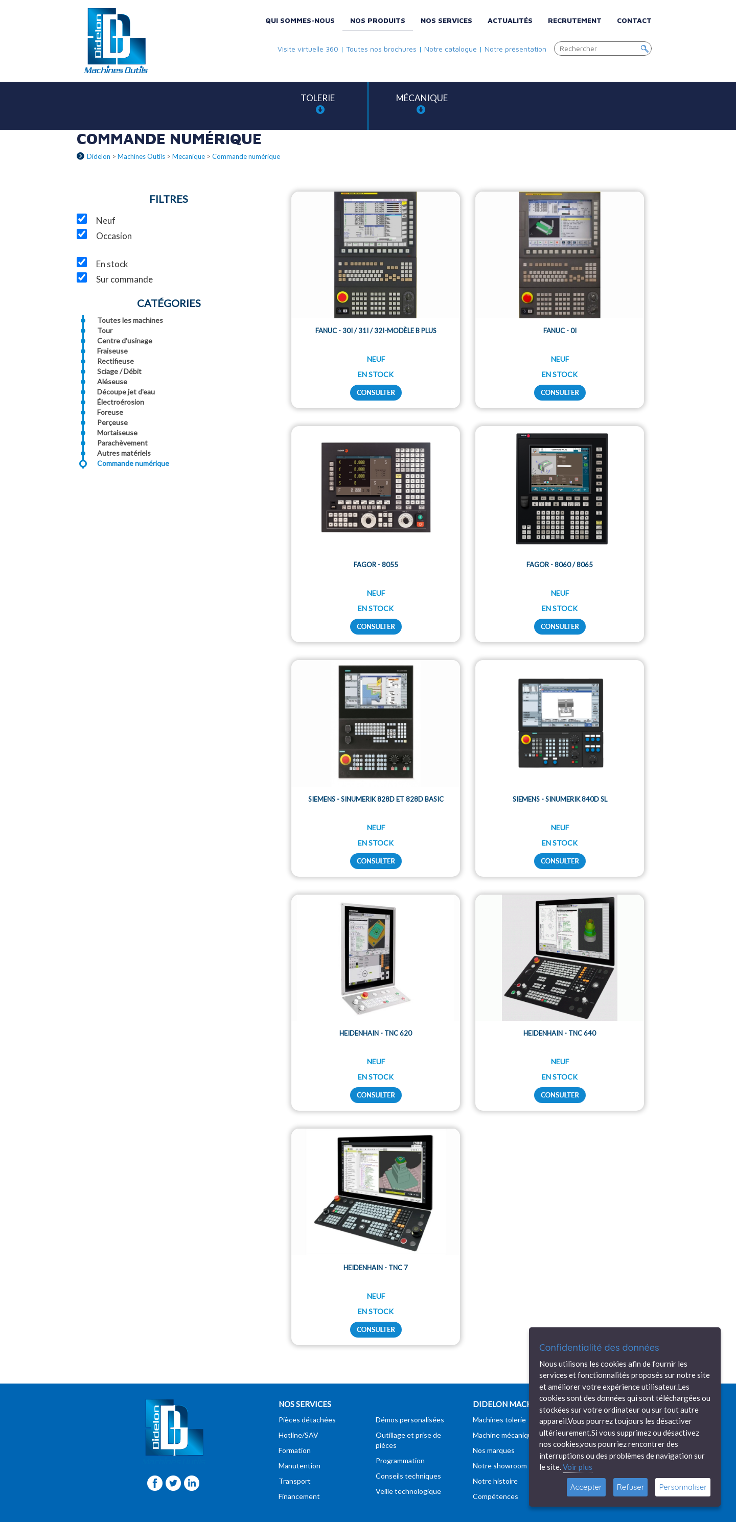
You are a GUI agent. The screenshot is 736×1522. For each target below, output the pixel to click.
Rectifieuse (115, 361)
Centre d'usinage (124, 340)
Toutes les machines (130, 320)
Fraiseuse (112, 350)
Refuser (631, 1487)
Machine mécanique (504, 1435)
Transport (295, 1481)
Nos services (446, 20)
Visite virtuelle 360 (308, 48)
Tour (104, 330)
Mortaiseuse (117, 432)
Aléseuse (112, 381)
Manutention (299, 1465)
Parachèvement (122, 442)
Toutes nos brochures (381, 48)
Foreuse (110, 412)
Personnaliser (683, 1487)
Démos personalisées (410, 1419)
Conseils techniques (408, 1475)
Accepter (586, 1487)
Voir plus (577, 1466)
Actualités (510, 20)
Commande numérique (133, 463)
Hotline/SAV (298, 1435)
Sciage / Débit (119, 371)
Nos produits (377, 20)
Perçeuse (112, 422)
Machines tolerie (499, 1419)
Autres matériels (124, 453)
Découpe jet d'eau (126, 391)
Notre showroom (500, 1465)
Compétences (495, 1496)
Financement (299, 1496)
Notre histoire (495, 1481)
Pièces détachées (307, 1419)
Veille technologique (408, 1491)
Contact (634, 20)
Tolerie (318, 103)
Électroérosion (120, 401)
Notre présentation (515, 48)
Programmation (400, 1460)
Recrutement (575, 20)
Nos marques (494, 1450)
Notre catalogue (450, 48)
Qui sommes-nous (300, 20)
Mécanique (422, 103)
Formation (295, 1450)
